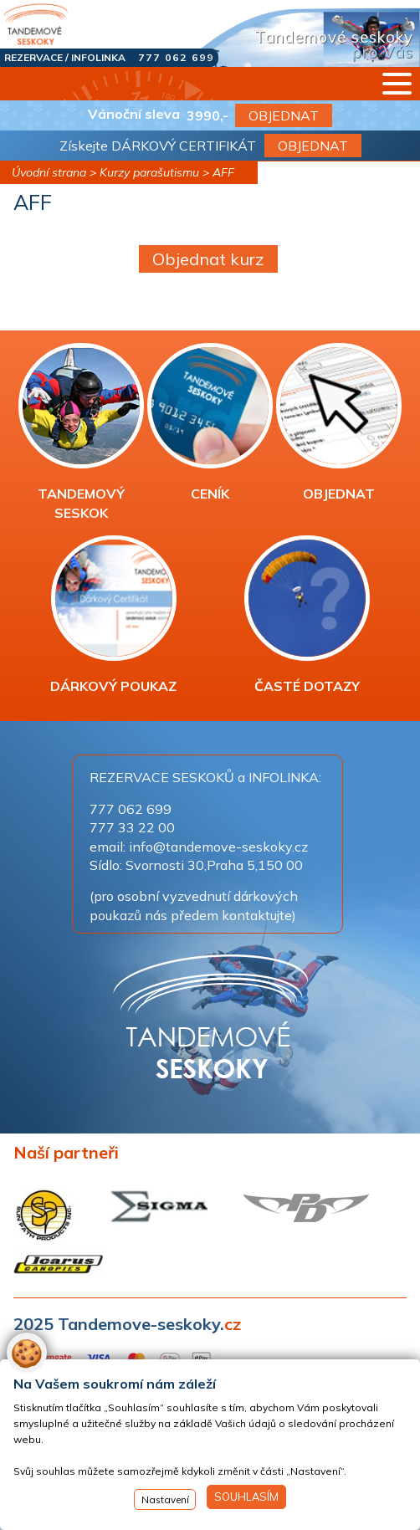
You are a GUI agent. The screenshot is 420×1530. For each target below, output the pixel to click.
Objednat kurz (208, 258)
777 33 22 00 (132, 827)
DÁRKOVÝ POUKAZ (113, 614)
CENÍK (210, 422)
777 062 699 (176, 57)
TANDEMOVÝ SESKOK (81, 431)
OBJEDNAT (283, 115)
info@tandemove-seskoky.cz (218, 846)
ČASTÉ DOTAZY (307, 614)
